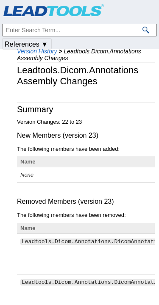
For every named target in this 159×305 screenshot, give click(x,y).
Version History (37, 51)
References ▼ (26, 44)
